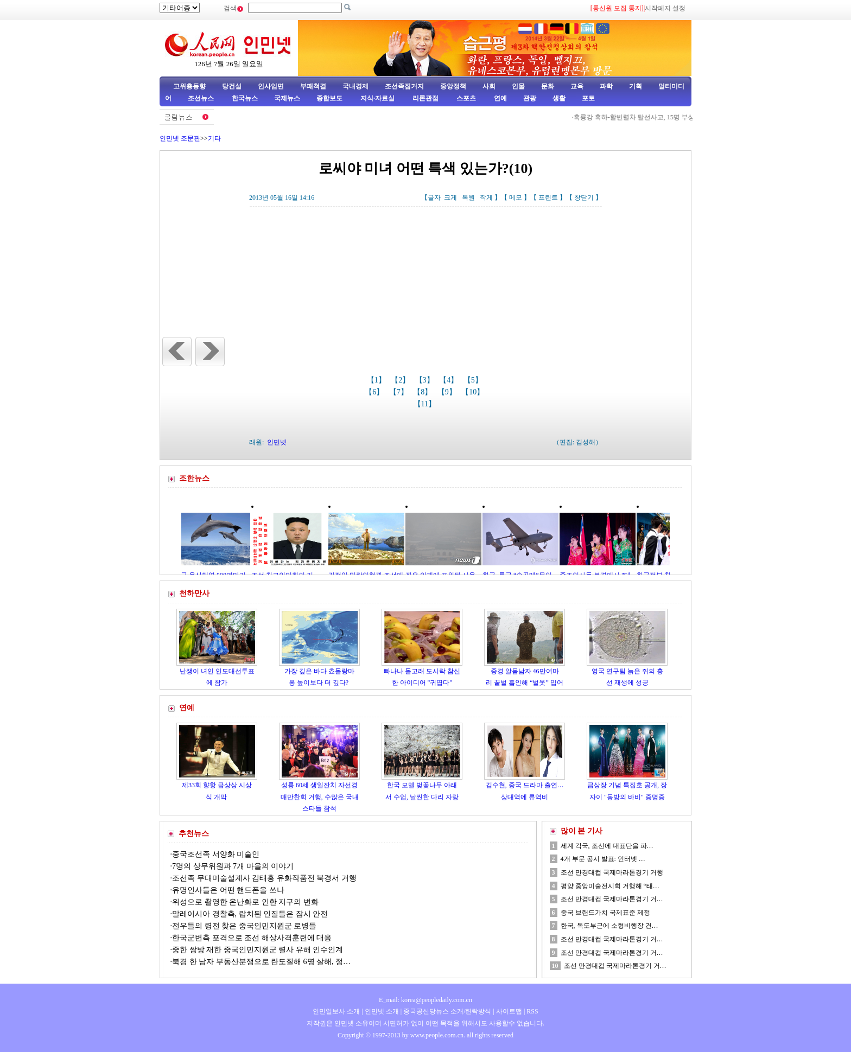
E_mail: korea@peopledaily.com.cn (425, 1000)
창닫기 (584, 197)
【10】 (473, 392)
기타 (214, 138)
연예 (499, 98)
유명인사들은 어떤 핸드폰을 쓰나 (228, 890)
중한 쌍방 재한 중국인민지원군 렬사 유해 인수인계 (257, 950)
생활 (559, 98)
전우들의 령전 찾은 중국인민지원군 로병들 (244, 926)
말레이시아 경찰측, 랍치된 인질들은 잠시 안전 (250, 914)
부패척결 (313, 86)
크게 (450, 197)
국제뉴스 (287, 98)
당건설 (232, 86)
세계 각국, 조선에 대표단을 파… (607, 846)
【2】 (401, 380)
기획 (635, 86)
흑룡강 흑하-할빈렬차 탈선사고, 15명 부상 (640, 117)
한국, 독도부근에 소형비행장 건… (609, 925)
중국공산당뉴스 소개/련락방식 (447, 1011)
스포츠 (465, 98)
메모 (515, 197)
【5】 (474, 380)
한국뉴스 (245, 98)
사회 (489, 86)
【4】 (449, 380)
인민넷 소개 (381, 1011)
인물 (518, 86)
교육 (576, 86)
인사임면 (271, 86)
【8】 (423, 392)
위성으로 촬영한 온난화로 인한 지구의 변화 (245, 902)
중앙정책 (453, 86)
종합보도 (329, 98)
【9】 (448, 392)
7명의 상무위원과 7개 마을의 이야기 (233, 866)
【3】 (425, 380)
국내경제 (355, 86)
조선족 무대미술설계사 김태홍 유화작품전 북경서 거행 (264, 878)
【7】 (399, 392)
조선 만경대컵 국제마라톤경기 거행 (612, 872)
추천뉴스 (194, 834)
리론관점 (425, 98)
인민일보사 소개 (336, 1011)
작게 (486, 197)
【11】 (426, 404)
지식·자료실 (378, 98)
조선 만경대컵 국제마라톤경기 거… (612, 899)
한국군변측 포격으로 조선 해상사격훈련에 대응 (252, 938)
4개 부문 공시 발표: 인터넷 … (603, 859)
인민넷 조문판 (180, 138)
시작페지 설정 (665, 8)
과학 (606, 86)
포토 (588, 98)
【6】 (375, 392)
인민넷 (277, 442)
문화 (547, 86)
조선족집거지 (404, 86)
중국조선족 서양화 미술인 (215, 854)
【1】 (377, 380)
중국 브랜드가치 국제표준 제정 (605, 912)
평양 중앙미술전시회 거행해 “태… (610, 886)
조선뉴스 (201, 98)
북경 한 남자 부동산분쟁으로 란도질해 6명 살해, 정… (261, 962)
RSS (532, 1011)
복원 (468, 197)
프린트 (548, 197)
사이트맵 (509, 1011)
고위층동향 (189, 86)
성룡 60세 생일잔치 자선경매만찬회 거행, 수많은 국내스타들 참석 (320, 796)
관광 (529, 98)
